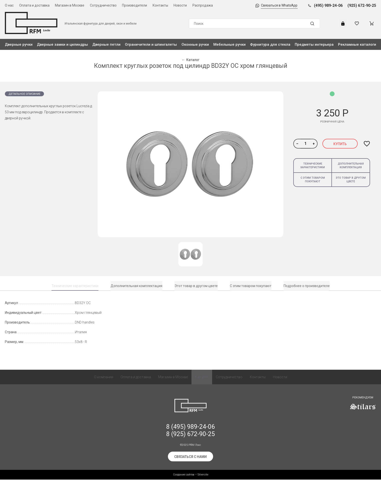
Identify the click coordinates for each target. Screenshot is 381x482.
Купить (340, 144)
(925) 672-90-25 (361, 5)
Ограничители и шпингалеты (151, 44)
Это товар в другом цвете (351, 179)
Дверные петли (106, 44)
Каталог (201, 379)
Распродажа (202, 5)
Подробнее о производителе (307, 286)
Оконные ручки (195, 44)
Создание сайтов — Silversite (190, 477)
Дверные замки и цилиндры (62, 44)
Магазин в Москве (69, 5)
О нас (9, 5)
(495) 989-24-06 (328, 5)
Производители (134, 5)
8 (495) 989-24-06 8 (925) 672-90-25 (190, 433)
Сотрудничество (103, 5)
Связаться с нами (190, 459)
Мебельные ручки (229, 44)
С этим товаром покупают (313, 179)
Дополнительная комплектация (351, 165)
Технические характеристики (312, 165)
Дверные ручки (19, 44)
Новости (180, 5)
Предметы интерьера (314, 44)
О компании (103, 379)
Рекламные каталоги (357, 44)
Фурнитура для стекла (270, 44)
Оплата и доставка (34, 5)
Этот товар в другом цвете (196, 286)
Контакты (160, 5)
